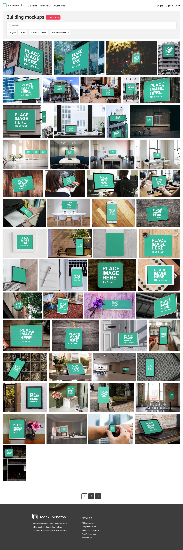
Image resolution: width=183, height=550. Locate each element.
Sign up (169, 5)
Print (23, 32)
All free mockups (88, 523)
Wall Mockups (87, 538)
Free (35, 32)
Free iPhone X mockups (90, 530)
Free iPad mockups (89, 534)
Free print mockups (89, 527)
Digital (13, 32)
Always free (59, 5)
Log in (160, 5)
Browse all (45, 5)
